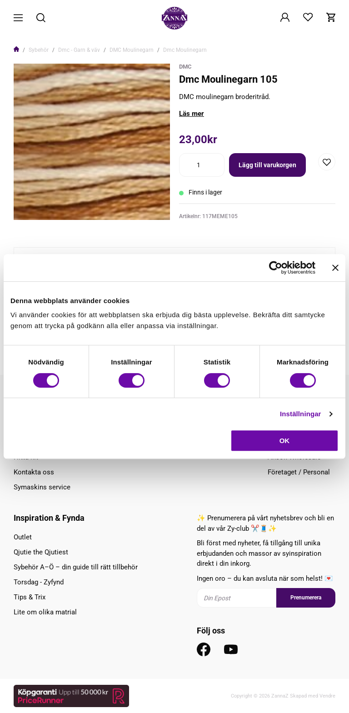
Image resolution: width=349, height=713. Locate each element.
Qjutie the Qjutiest (41, 552)
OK (284, 440)
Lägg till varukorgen (267, 165)
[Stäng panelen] (335, 267)
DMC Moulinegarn (132, 50)
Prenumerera (305, 597)
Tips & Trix (29, 597)
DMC (185, 66)
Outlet (23, 537)
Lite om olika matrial (45, 612)
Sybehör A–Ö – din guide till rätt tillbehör (76, 567)
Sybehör (39, 50)
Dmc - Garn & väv (79, 50)
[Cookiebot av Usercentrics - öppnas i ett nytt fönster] (275, 267)
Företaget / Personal (299, 472)
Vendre (327, 696)
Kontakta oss (34, 472)
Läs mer (191, 114)
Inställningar (300, 414)
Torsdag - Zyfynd (39, 582)
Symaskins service (42, 487)
